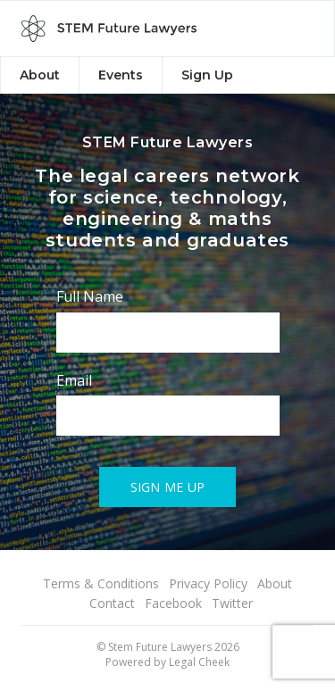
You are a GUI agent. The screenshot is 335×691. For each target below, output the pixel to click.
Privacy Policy (208, 583)
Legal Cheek (199, 662)
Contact (112, 603)
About (40, 75)
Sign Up (207, 75)
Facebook (173, 603)
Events (120, 75)
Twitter (232, 603)
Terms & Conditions (101, 583)
